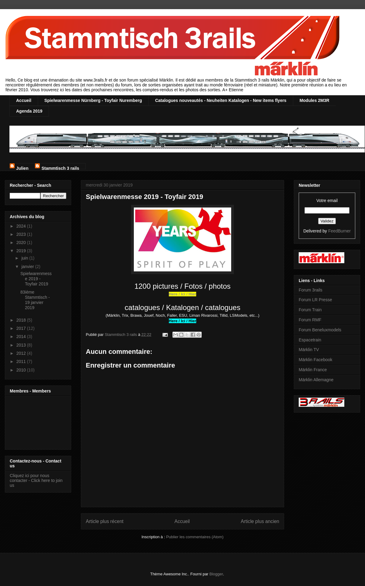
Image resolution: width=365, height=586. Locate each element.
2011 (21, 361)
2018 (21, 320)
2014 (21, 336)
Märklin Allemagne (316, 379)
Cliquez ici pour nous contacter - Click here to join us (36, 480)
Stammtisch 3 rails (60, 167)
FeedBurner (339, 230)
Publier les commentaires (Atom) (195, 537)
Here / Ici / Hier (182, 294)
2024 (21, 226)
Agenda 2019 (29, 111)
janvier (28, 266)
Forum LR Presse (315, 299)
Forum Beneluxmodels (320, 329)
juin (25, 258)
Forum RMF (310, 319)
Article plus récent (104, 521)
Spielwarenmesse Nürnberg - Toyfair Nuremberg (93, 100)
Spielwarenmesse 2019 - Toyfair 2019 (36, 278)
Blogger (216, 574)
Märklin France (313, 369)
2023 (21, 234)
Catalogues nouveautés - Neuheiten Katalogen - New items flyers (221, 100)
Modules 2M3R (314, 100)
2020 (21, 242)
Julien (22, 167)
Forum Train (310, 309)
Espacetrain (310, 339)
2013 (21, 345)
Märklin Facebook (315, 359)
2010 (21, 370)
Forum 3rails (310, 290)
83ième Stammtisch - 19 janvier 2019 (35, 300)
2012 (21, 353)
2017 (21, 328)
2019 (21, 250)
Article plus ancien (260, 521)
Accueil (23, 100)
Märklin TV (309, 349)
